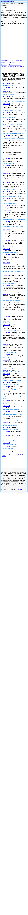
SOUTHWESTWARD (10, 454)
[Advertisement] (14, 43)
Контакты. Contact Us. (7, 469)
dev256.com (18, 489)
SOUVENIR (6, 83)
